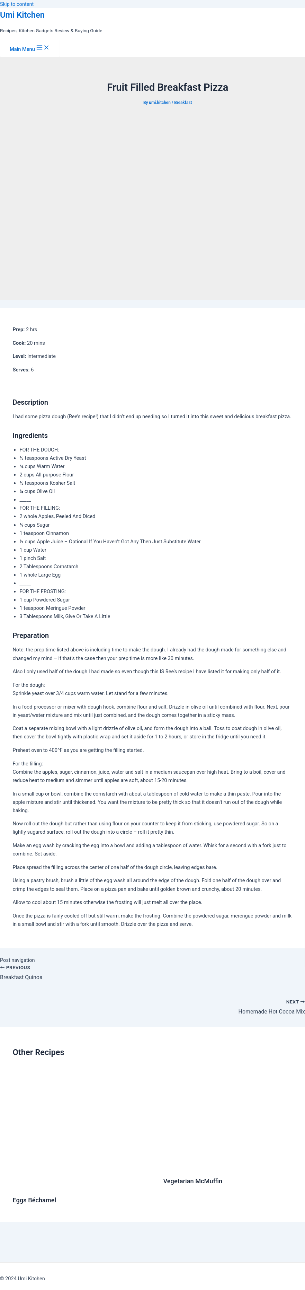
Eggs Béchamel (34, 1200)
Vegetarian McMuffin (192, 1181)
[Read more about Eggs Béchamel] (83, 1185)
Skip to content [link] (17, 4)
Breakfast (183, 102)
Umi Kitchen (22, 15)
